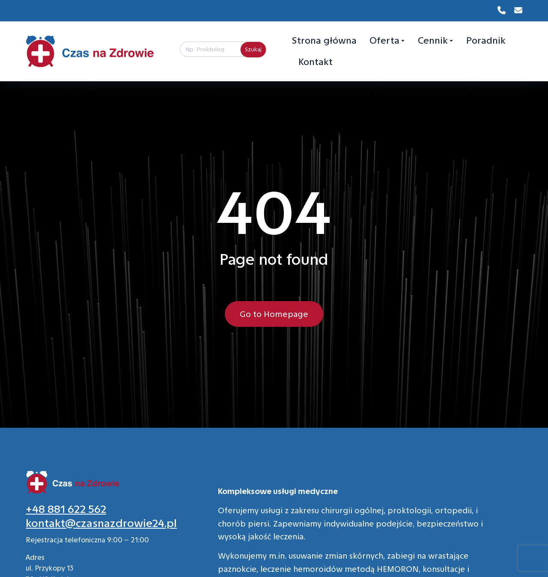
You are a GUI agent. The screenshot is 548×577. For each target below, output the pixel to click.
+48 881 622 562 (66, 509)
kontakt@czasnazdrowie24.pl (101, 523)
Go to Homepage (274, 314)
